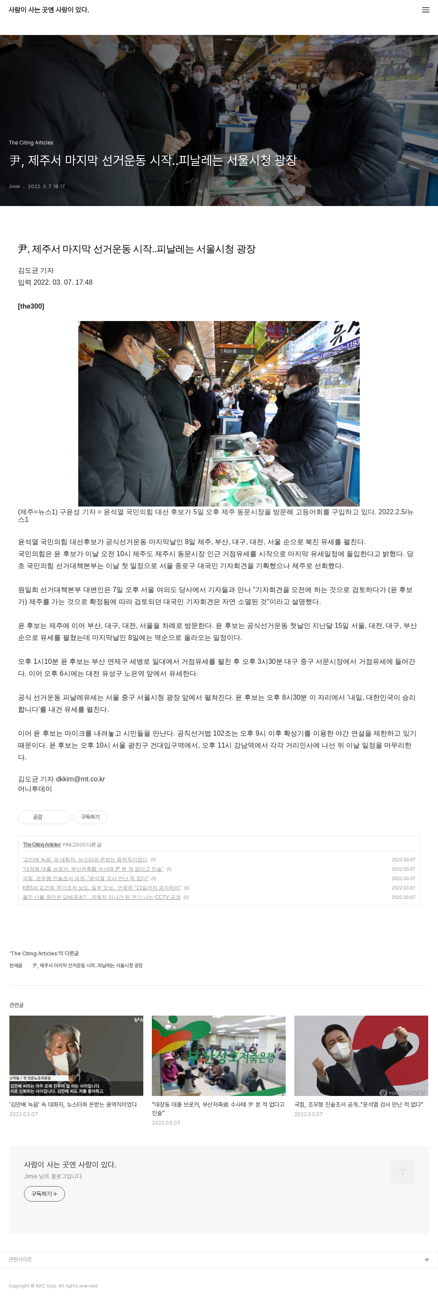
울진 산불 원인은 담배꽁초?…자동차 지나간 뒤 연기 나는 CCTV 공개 (102, 897)
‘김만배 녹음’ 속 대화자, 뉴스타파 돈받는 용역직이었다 (85, 860)
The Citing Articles (41, 845)
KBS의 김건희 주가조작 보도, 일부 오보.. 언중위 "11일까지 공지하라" (102, 888)
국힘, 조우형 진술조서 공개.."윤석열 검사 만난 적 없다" (85, 878)
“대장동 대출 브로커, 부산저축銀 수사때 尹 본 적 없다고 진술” (93, 869)
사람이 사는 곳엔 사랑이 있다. (49, 10)
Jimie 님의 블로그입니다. (53, 1176)
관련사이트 (20, 1259)
